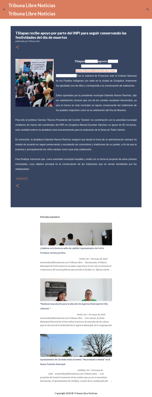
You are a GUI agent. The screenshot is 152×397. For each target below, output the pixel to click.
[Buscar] (148, 9)
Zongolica (22, 178)
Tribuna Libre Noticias (31, 5)
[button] (17, 47)
